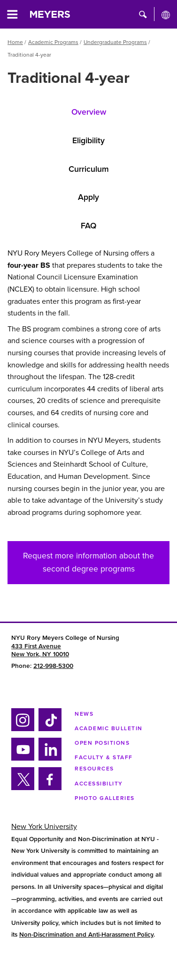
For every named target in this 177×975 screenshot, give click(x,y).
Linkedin (48, 759)
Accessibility (99, 783)
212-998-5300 (53, 666)
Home (15, 42)
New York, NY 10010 (40, 654)
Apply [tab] (88, 197)
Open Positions (102, 743)
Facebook (46, 788)
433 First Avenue (36, 646)
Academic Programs (53, 42)
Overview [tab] (88, 112)
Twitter (22, 788)
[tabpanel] (88, 387)
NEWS (84, 714)
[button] (143, 14)
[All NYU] (165, 14)
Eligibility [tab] (88, 141)
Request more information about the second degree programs (88, 562)
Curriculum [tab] (89, 169)
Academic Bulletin (109, 728)
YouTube (22, 759)
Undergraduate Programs (115, 42)
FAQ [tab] (88, 226)
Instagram (21, 729)
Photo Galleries (105, 798)
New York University (44, 826)
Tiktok (48, 729)
